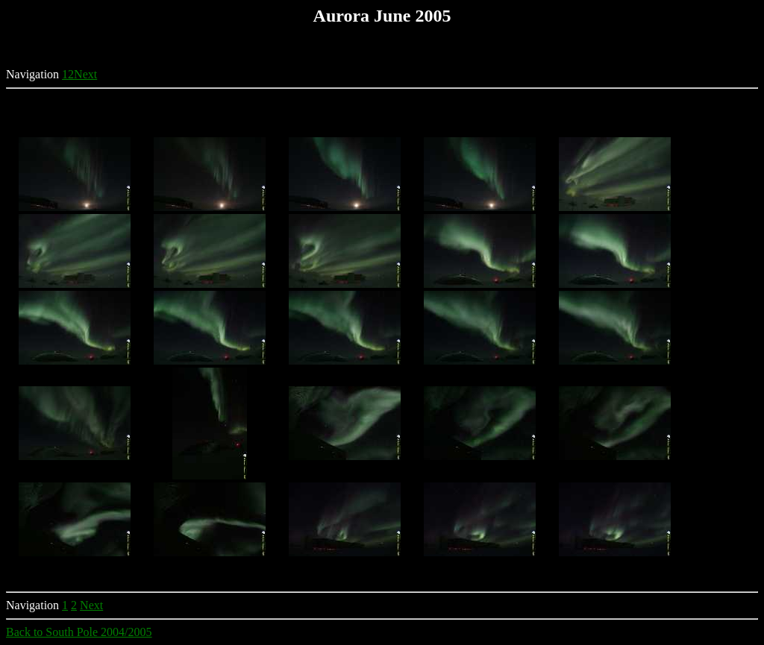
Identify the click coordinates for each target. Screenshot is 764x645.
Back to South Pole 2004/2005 (79, 632)
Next (85, 74)
